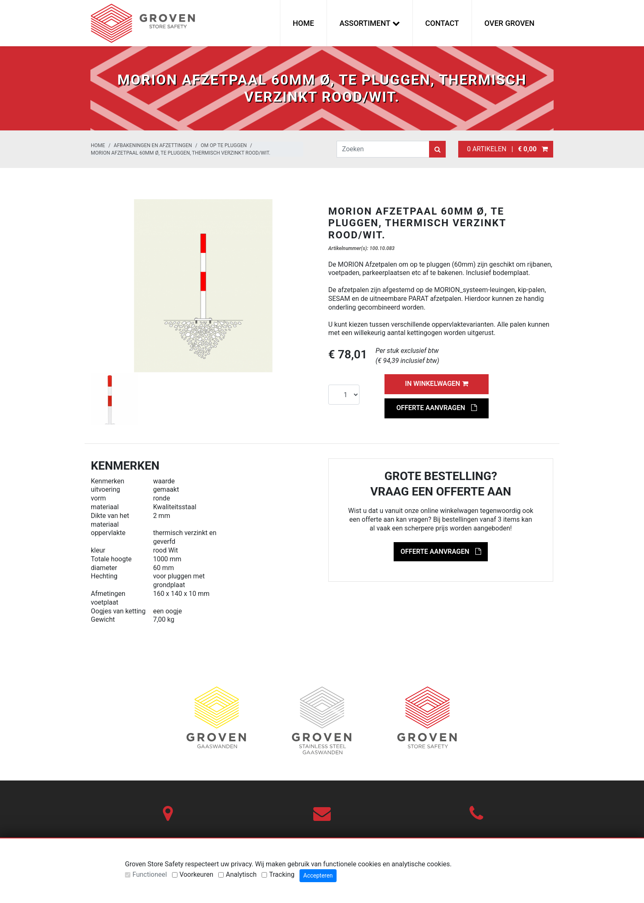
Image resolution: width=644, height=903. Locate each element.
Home (303, 23)
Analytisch (241, 874)
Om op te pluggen (224, 145)
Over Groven (509, 23)
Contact (442, 23)
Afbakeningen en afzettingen (153, 145)
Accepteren (318, 875)
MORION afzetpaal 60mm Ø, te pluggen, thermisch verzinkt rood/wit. (180, 153)
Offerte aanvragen (436, 408)
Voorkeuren (196, 874)
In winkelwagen (436, 384)
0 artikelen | (506, 149)
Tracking (282, 874)
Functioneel (149, 874)
